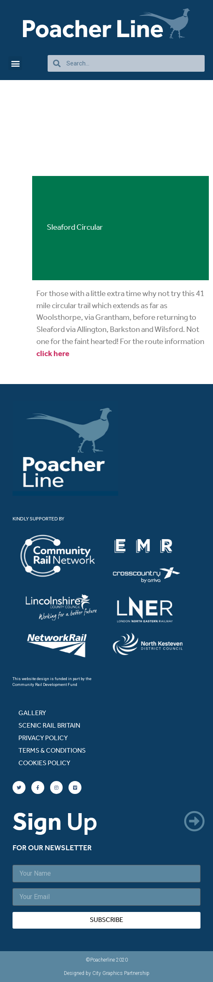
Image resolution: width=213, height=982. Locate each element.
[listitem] (64, 556)
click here (52, 354)
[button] (15, 63)
